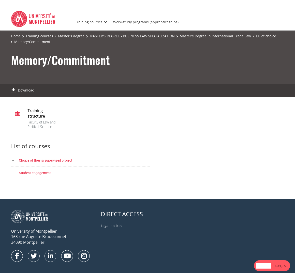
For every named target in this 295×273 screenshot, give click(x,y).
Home (16, 36)
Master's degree (71, 36)
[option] (279, 266)
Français (280, 265)
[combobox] (263, 266)
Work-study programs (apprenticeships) (145, 22)
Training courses (89, 22)
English (263, 265)
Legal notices (111, 225)
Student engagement (35, 172)
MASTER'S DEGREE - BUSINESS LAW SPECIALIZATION (132, 36)
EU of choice (266, 36)
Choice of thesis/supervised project (45, 160)
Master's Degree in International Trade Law (215, 36)
